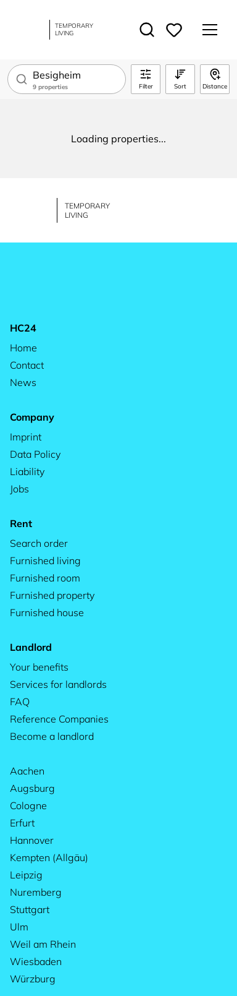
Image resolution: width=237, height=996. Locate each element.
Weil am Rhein (43, 944)
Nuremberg (36, 892)
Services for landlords (58, 684)
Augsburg (32, 788)
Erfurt (22, 823)
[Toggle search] (146, 29)
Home (23, 347)
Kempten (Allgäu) (49, 857)
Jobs (19, 489)
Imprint (25, 437)
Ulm (19, 927)
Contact (27, 365)
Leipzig (26, 875)
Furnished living (45, 560)
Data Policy (35, 454)
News (23, 382)
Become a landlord (52, 736)
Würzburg (33, 978)
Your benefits (39, 667)
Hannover (32, 840)
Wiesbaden (36, 961)
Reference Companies (59, 719)
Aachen (27, 771)
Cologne (28, 805)
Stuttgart (29, 909)
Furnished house (47, 612)
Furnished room (45, 578)
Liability (27, 471)
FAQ (20, 701)
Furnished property (52, 595)
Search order (39, 543)
